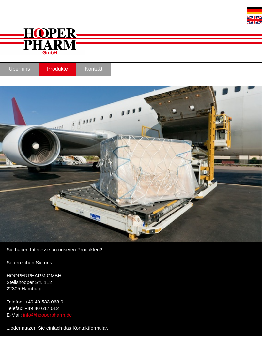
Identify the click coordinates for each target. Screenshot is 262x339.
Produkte (57, 69)
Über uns (19, 69)
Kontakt (93, 69)
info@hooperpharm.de (47, 314)
